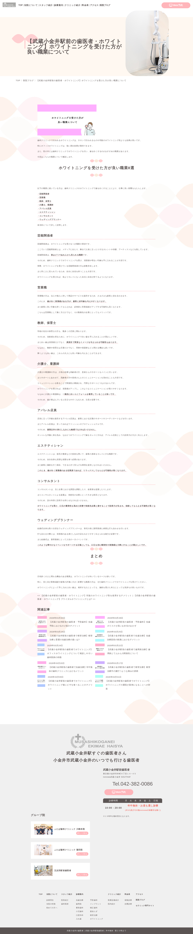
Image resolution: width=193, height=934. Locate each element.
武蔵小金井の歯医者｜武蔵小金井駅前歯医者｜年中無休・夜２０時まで (96, 931)
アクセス (139, 894)
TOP (41, 894)
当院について (31, 5)
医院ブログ (140, 900)
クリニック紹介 (73, 5)
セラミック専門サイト (145, 906)
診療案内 (58, 5)
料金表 (85, 5)
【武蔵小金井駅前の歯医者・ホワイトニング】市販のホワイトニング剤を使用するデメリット (84, 595)
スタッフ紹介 (46, 5)
